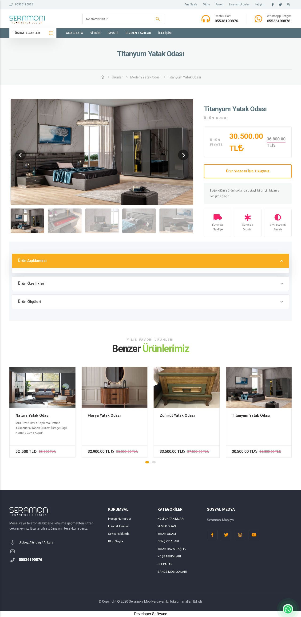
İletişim (259, 4)
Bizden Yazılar (138, 33)
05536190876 (21, 4)
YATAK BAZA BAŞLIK (172, 549)
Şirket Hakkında (119, 533)
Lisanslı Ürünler (239, 4)
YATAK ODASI (167, 533)
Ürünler (117, 77)
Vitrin (206, 4)
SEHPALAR (165, 564)
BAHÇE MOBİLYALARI (172, 571)
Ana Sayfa (191, 4)
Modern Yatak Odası (145, 77)
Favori (219, 4)
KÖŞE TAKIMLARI (169, 556)
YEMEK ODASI (167, 526)
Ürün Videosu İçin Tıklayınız (247, 171)
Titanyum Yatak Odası (184, 77)
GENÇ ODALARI (168, 541)
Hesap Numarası (119, 518)
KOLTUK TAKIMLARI (171, 518)
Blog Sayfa (115, 541)
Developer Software (150, 614)
